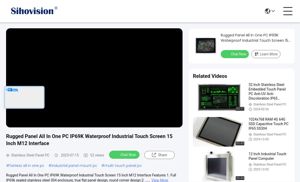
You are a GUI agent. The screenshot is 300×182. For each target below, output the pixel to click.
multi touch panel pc (123, 165)
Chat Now (125, 154)
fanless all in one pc (26, 165)
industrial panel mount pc (74, 165)
